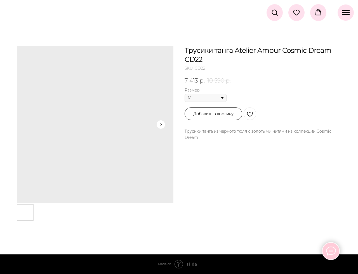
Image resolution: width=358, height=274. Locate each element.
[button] (274, 12)
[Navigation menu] (346, 12)
